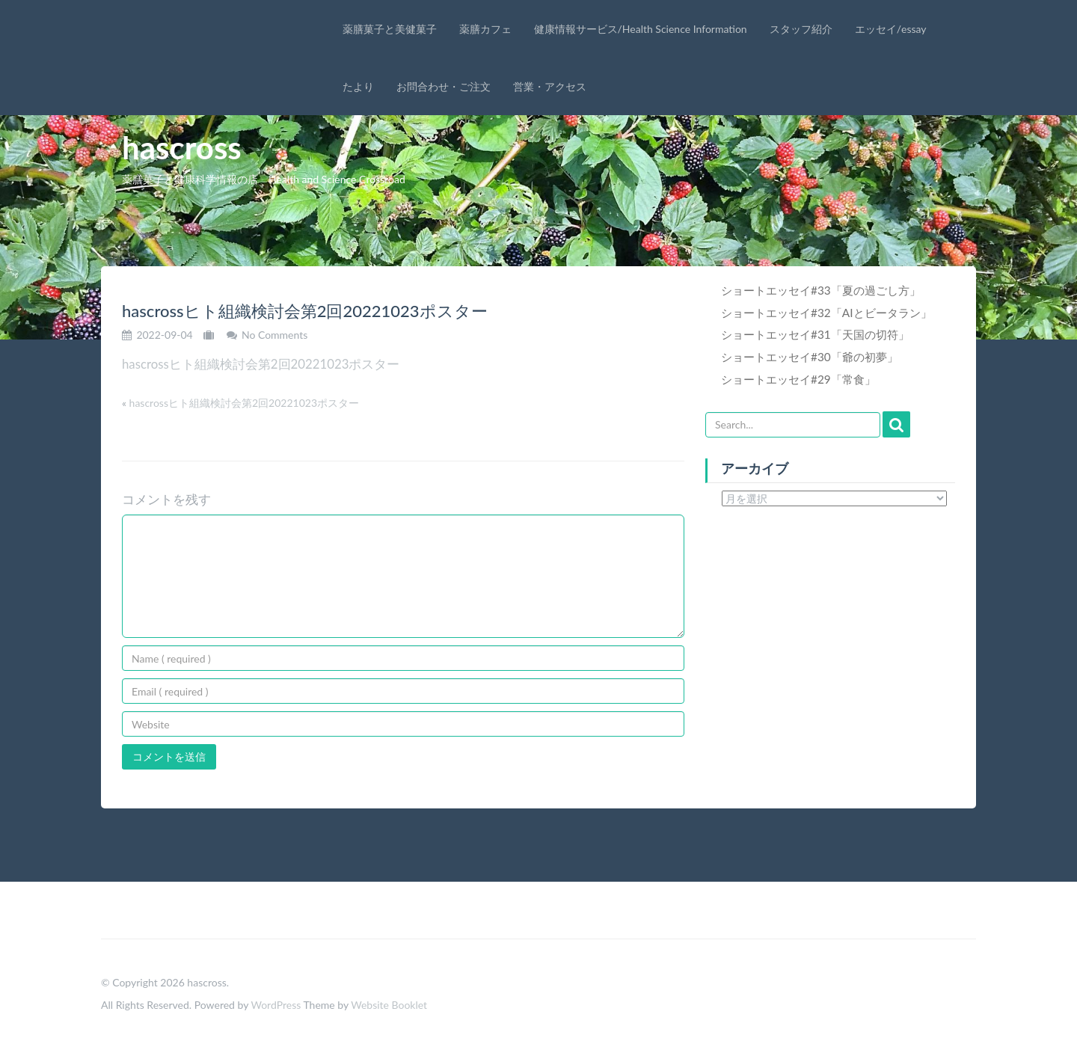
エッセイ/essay (891, 28)
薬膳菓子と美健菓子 (390, 28)
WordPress (276, 1004)
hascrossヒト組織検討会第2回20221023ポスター (260, 364)
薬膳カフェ (485, 28)
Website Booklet (389, 1004)
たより (358, 86)
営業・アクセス (549, 86)
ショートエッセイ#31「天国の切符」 (815, 334)
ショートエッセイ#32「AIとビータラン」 (826, 312)
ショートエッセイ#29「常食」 (798, 379)
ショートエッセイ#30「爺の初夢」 (809, 356)
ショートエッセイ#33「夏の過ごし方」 (821, 290)
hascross (182, 147)
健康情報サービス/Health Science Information (640, 28)
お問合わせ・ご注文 (443, 86)
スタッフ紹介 (801, 28)
